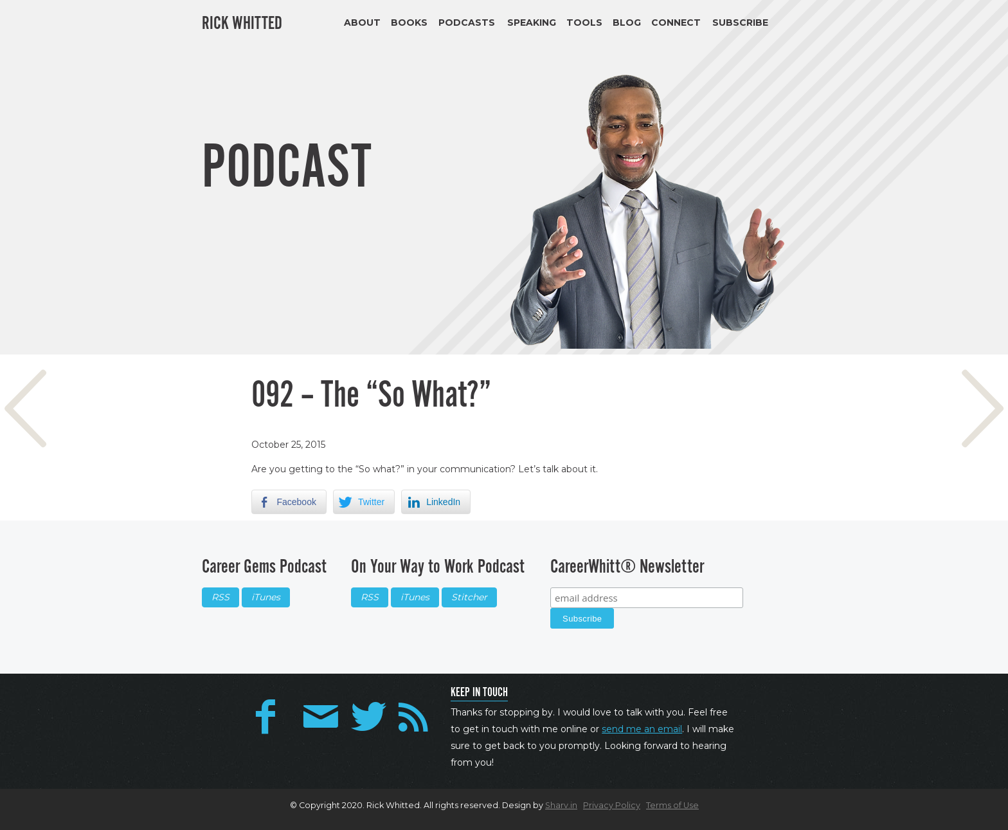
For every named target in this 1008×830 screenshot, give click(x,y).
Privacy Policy (611, 805)
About (362, 22)
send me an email (642, 729)
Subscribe (740, 22)
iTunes (265, 597)
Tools (584, 22)
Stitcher (469, 597)
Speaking (531, 22)
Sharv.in (561, 805)
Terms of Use (672, 805)
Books (409, 22)
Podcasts (466, 22)
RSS (221, 597)
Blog (627, 22)
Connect (676, 22)
